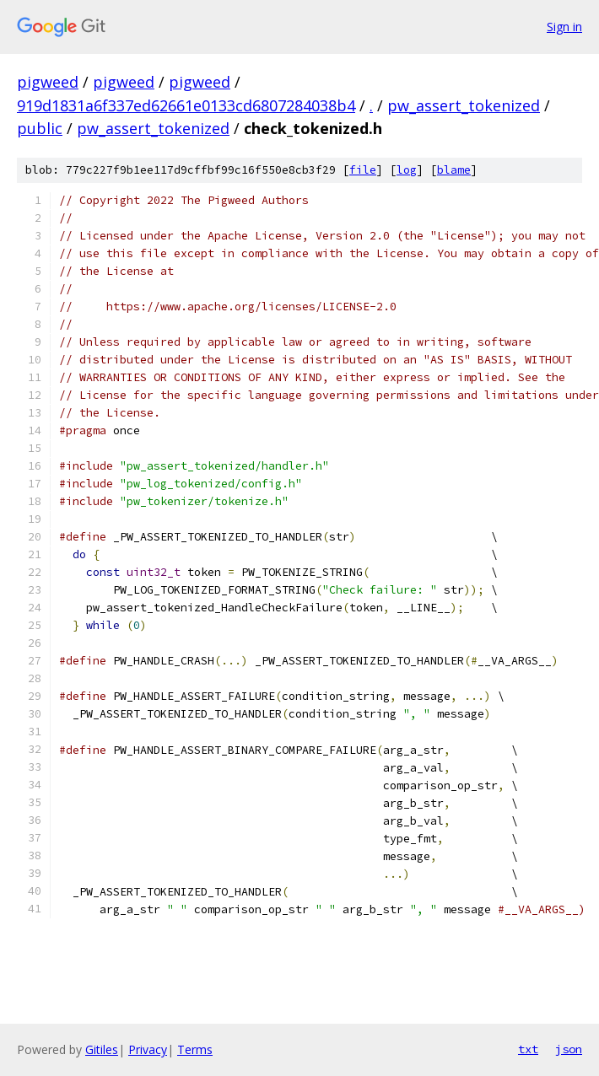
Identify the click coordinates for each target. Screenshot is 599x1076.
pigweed (47, 82)
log (407, 170)
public (39, 128)
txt (528, 1049)
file (362, 170)
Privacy (147, 1049)
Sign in (564, 27)
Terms (195, 1049)
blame (454, 170)
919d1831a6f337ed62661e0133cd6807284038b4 (186, 105)
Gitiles (101, 1049)
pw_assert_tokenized (463, 105)
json (568, 1049)
